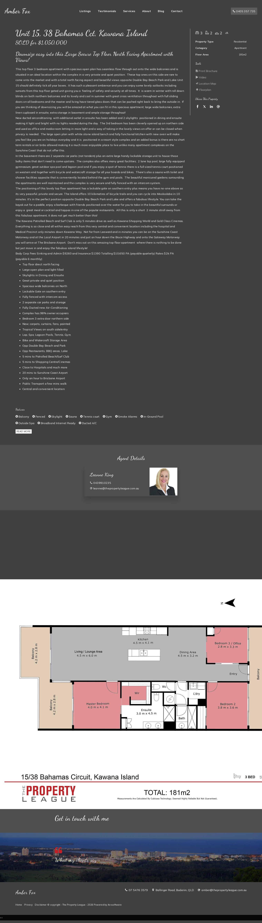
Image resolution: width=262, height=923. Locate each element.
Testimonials (107, 11)
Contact (176, 11)
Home (19, 904)
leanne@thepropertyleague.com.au (116, 488)
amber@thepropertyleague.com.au (223, 890)
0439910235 (102, 483)
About (146, 11)
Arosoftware (115, 904)
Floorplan (203, 89)
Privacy (28, 904)
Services (129, 11)
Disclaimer (41, 904)
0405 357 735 (243, 11)
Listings (85, 11)
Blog (161, 11)
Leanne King (101, 474)
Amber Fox (18, 12)
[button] (220, 71)
